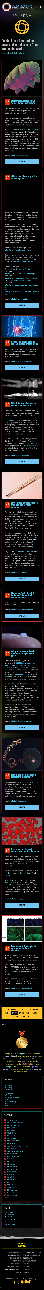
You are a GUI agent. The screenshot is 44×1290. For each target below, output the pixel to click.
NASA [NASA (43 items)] (15, 1067)
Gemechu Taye (12, 1138)
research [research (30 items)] (14, 1069)
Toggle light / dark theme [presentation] (41, 7)
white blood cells (27, 552)
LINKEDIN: (10, 1255)
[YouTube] (26, 1282)
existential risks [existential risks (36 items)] (22, 1059)
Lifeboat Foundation (17, 1279)
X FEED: (10, 1258)
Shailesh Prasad (12, 1133)
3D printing (20, 361)
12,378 (21, 1013)
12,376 (7, 1013)
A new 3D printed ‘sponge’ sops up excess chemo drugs (24, 343)
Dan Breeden (11, 1130)
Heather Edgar (10, 420)
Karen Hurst (11, 1143)
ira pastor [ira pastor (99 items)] (18, 1064)
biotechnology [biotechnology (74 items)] (22, 1057)
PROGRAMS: (26, 1267)
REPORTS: (25, 1264)
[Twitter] (18, 1282)
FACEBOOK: (9, 1252)
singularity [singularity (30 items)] (21, 1069)
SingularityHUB (9, 1224)
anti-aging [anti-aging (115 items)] (21, 1053)
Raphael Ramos (12, 1169)
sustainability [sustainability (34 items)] (30, 1069)
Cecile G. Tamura (13, 1156)
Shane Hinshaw (12, 1167)
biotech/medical (28, 361)
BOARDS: (25, 1261)
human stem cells (11, 883)
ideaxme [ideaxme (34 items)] (27, 1062)
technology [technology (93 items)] (38, 1069)
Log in (6, 53)
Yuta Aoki (10, 1159)
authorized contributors (17, 53)
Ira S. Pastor (11, 1193)
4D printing (8, 1088)
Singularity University (11, 1098)
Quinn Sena (11, 1128)
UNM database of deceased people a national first (23, 404)
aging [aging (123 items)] (6, 1053)
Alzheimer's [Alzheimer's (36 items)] (13, 1054)
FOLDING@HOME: (10, 1267)
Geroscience (8, 1212)
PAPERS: (25, 1270)
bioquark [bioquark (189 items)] (7, 1056)
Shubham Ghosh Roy (14, 1125)
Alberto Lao (11, 1164)
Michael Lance (12, 1185)
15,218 (15, 1016)
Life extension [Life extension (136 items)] (27, 1064)
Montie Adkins (12, 1190)
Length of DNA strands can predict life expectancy (23, 776)
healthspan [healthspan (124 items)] (17, 1061)
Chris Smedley (12, 1195)
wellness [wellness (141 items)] (27, 1072)
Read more (22, 161)
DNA (6, 1092)
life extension (21, 155)
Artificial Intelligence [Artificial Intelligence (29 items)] (29, 1054)
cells (27, 873)
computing (29, 455)
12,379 (28, 1013)
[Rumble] (29, 1282)
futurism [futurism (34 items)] (36, 1059)
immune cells (34, 537)
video (7, 677)
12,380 (34, 1013)
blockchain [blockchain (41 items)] (34, 1056)
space (26, 155)
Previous (14, 1009)
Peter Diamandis (10, 1090)
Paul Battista (13, 155)
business (20, 299)
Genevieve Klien (12, 1120)
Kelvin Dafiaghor (13, 1141)
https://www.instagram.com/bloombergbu (21, 278)
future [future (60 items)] (32, 1059)
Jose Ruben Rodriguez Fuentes (17, 1146)
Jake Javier (26, 668)
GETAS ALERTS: (27, 1255)
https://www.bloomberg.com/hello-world (20, 250)
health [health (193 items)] (9, 1061)
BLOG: (24, 1258)
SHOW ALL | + (7, 1197)
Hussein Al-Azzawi (29, 446)
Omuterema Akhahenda (15, 1151)
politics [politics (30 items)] (23, 1067)
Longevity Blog (9, 1214)
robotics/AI (26, 299)
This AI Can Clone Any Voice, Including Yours (24, 178)
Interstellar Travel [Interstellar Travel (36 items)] (10, 1064)
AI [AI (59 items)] (9, 1054)
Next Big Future (9, 1219)
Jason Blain (11, 1187)
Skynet (6, 1100)
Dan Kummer (11, 1148)
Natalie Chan (11, 1174)
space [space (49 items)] (25, 1069)
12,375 (35, 1009)
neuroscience (29, 610)
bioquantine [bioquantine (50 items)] (37, 1054)
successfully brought (30, 130)
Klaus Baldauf (12, 1154)
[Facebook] (14, 1282)
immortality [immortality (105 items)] (34, 1061)
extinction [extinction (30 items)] (28, 1059)
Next (24, 1016)
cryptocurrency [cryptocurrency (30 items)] (10, 1059)
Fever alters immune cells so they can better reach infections (24, 505)
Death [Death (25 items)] (17, 1059)
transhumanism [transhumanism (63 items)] (18, 1072)
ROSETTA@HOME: (9, 1270)
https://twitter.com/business (21, 269)
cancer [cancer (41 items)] (4, 1059)
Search (40, 1028)
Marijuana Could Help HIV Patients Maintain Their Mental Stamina (22, 595)
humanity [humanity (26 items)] (23, 1061)
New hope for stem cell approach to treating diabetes (25, 850)
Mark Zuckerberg (10, 1102)
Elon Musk (7, 1096)
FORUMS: (17, 1273)
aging (6, 1104)
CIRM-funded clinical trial (23, 674)
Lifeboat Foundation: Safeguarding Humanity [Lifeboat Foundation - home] (17, 7)
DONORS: (15, 1261)
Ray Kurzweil (8, 1094)
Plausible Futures (10, 1222)
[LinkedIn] (22, 1282)
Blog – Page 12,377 (22, 15)
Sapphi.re (36, 1279)
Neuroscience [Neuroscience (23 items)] (19, 1067)
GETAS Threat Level (22, 1245)
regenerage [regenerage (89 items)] (34, 1067)
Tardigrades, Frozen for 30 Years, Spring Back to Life (23, 102)
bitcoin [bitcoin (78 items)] (29, 1057)
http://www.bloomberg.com (23, 262)
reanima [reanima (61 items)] (27, 1067)
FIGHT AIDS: (12, 1264)
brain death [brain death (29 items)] (40, 1056)
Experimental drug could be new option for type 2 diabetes (23, 948)
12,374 (29, 1009)
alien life (7, 1106)
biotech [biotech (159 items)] (14, 1056)
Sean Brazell (11, 1172)
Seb (8, 1182)
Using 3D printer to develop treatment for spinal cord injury (23, 654)
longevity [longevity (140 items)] (9, 1066)
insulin (7, 873)
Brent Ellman (11, 1180)
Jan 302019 (7, 102)
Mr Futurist (8, 1217)
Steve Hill (10, 1177)
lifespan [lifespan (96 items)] (36, 1064)
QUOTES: (25, 1273)
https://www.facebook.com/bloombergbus (21, 274)
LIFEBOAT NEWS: (27, 1252)
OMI (16, 425)
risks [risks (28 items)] (17, 1069)
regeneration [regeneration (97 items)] (7, 1069)
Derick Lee (10, 1161)
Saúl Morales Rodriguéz (15, 1123)
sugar (11, 969)
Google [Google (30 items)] (40, 1059)
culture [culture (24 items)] (14, 1059)
